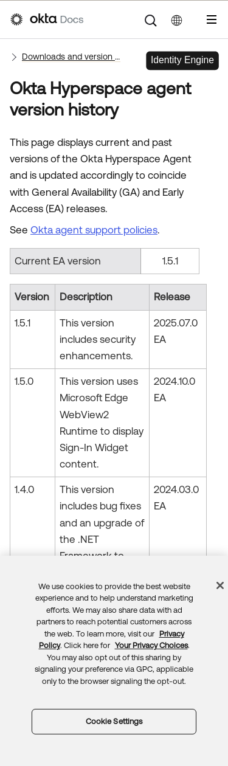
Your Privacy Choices (151, 645)
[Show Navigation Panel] (211, 19)
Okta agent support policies (93, 230)
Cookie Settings (114, 721)
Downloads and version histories (71, 56)
